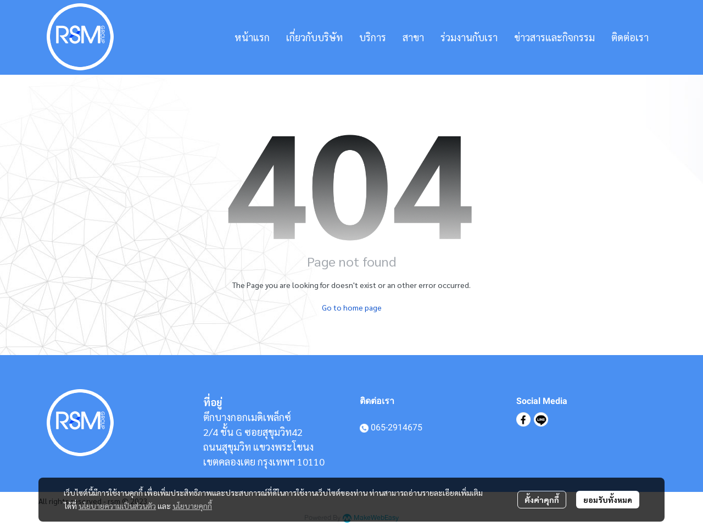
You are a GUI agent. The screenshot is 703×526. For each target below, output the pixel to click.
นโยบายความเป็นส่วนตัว (117, 506)
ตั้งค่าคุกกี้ (542, 500)
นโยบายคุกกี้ (192, 506)
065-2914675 (396, 427)
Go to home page (352, 307)
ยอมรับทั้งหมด (607, 500)
